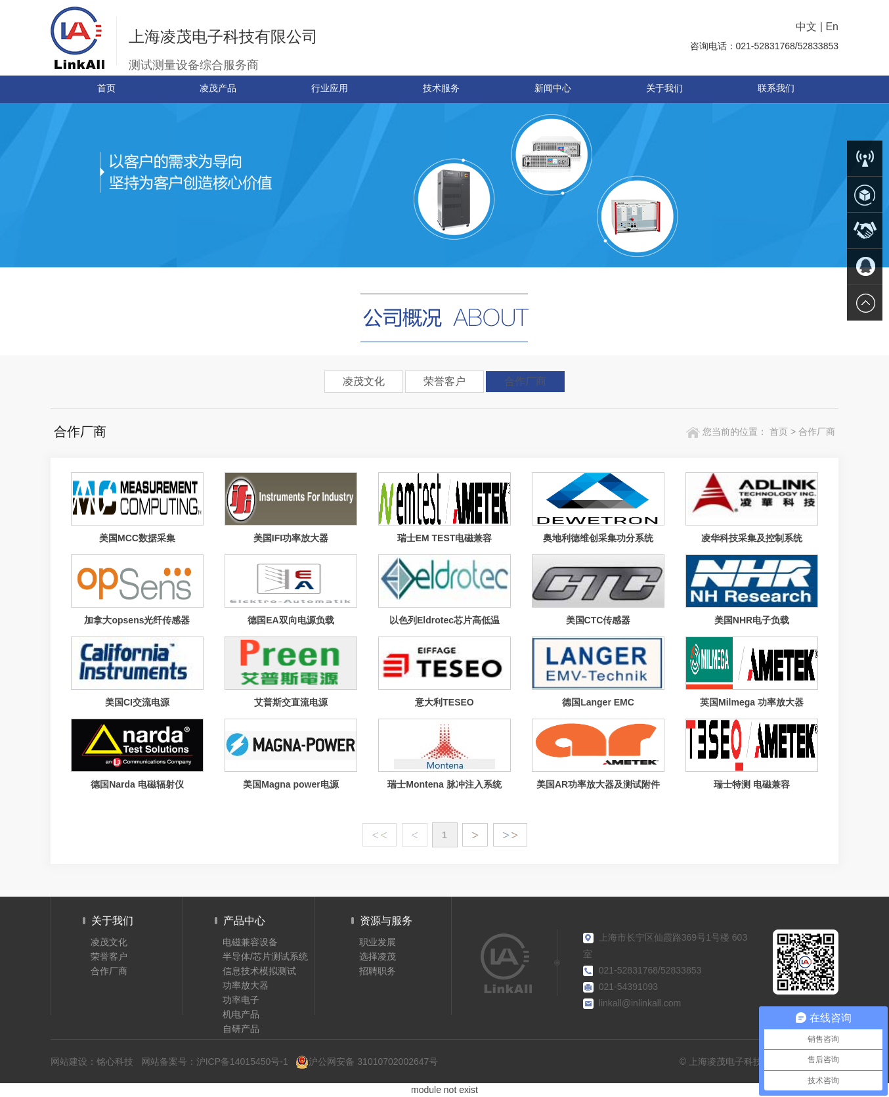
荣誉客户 (444, 381)
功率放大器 (246, 985)
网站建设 (69, 1061)
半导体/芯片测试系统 (265, 956)
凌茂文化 (364, 381)
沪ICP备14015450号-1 (242, 1061)
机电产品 (241, 1014)
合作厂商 (525, 381)
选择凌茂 (377, 956)
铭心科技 (115, 1061)
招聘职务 (377, 971)
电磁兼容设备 (250, 942)
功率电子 (241, 1000)
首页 (777, 431)
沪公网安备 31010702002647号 (366, 1062)
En (831, 26)
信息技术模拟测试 (259, 971)
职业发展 (377, 942)
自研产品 (241, 1028)
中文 (806, 26)
